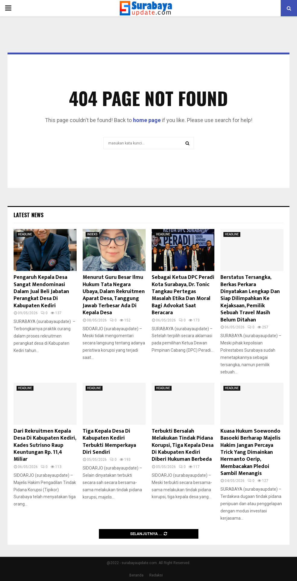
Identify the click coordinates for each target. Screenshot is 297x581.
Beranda (136, 575)
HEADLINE (25, 234)
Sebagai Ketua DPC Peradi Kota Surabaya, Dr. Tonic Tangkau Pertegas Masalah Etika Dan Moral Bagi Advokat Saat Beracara (183, 295)
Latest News (28, 215)
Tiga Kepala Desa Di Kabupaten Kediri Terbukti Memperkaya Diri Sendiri (109, 442)
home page (147, 120)
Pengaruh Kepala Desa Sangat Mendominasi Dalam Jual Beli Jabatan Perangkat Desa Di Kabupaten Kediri (41, 291)
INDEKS (92, 234)
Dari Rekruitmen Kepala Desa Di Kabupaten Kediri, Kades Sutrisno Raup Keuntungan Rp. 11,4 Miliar (45, 445)
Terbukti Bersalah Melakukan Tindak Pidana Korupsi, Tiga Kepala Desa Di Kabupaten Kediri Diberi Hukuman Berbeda (182, 445)
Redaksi (156, 575)
